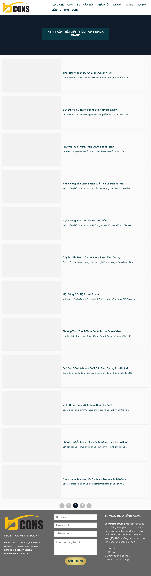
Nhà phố (104, 5)
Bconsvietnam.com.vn (117, 524)
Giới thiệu (73, 5)
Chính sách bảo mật (118, 556)
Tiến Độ (141, 5)
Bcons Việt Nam (24, 550)
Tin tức (129, 5)
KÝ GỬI (117, 5)
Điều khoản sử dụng (118, 560)
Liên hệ (56, 10)
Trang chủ (57, 5)
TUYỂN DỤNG (71, 10)
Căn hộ (89, 5)
